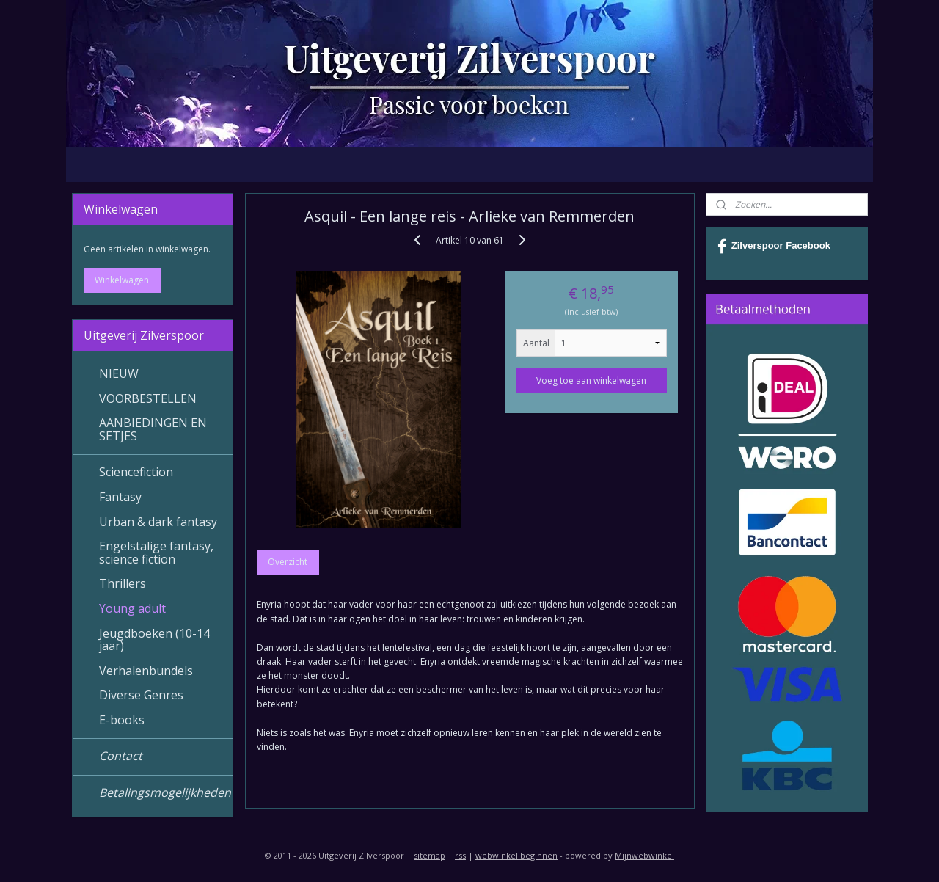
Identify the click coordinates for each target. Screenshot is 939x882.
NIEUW (119, 373)
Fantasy (120, 497)
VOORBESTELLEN (148, 398)
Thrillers (122, 583)
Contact (120, 756)
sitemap (429, 855)
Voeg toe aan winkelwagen (591, 380)
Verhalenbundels (146, 671)
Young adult (132, 608)
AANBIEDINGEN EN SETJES (153, 429)
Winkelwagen (122, 280)
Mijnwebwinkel (644, 855)
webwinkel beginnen (516, 855)
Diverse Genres (141, 695)
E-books (122, 720)
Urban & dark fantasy (158, 522)
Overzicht (287, 561)
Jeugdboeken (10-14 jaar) (154, 640)
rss (460, 855)
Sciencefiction (136, 472)
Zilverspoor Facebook (773, 246)
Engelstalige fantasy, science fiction (156, 552)
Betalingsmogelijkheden (165, 792)
